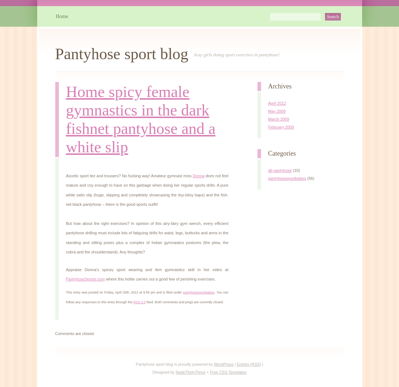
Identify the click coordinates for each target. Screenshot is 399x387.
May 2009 (277, 111)
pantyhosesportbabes (199, 292)
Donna (198, 176)
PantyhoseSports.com (85, 279)
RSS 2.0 (139, 302)
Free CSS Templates (228, 372)
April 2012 (277, 103)
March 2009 (278, 119)
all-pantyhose (280, 170)
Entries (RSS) (249, 364)
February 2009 (281, 127)
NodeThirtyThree (190, 372)
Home (62, 16)
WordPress (224, 364)
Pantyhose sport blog (121, 54)
